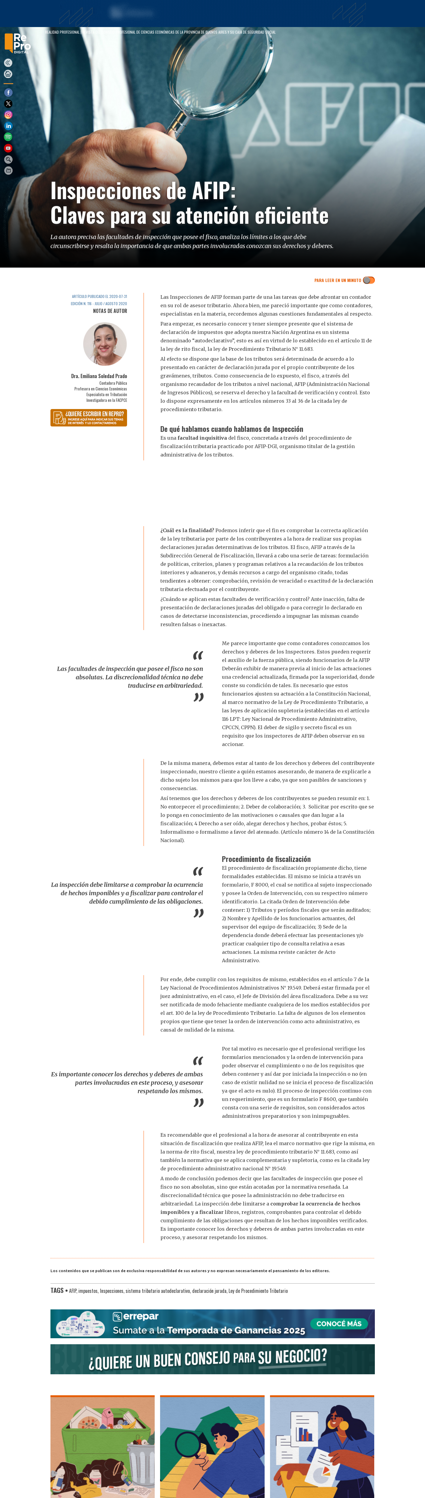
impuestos (88, 1290)
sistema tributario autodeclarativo (158, 1290)
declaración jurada (209, 1290)
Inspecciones (111, 1290)
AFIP (72, 1290)
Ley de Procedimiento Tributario (258, 1290)
